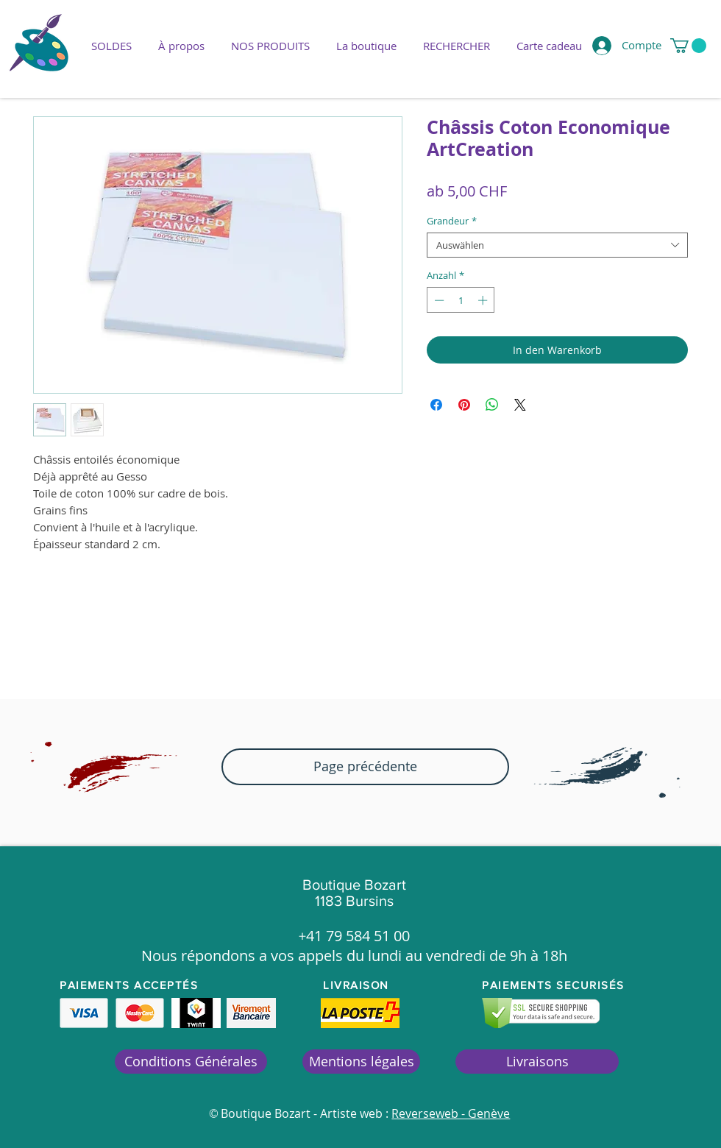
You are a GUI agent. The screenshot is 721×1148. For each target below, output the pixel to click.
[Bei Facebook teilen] (436, 405)
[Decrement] (438, 300)
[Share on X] (520, 405)
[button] (270, 45)
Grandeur (452, 221)
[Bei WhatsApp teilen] (492, 405)
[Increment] (484, 300)
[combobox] (557, 245)
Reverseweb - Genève (450, 1113)
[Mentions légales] (361, 1061)
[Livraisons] (537, 1061)
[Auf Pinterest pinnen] (464, 405)
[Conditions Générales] (191, 1061)
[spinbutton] (461, 300)
